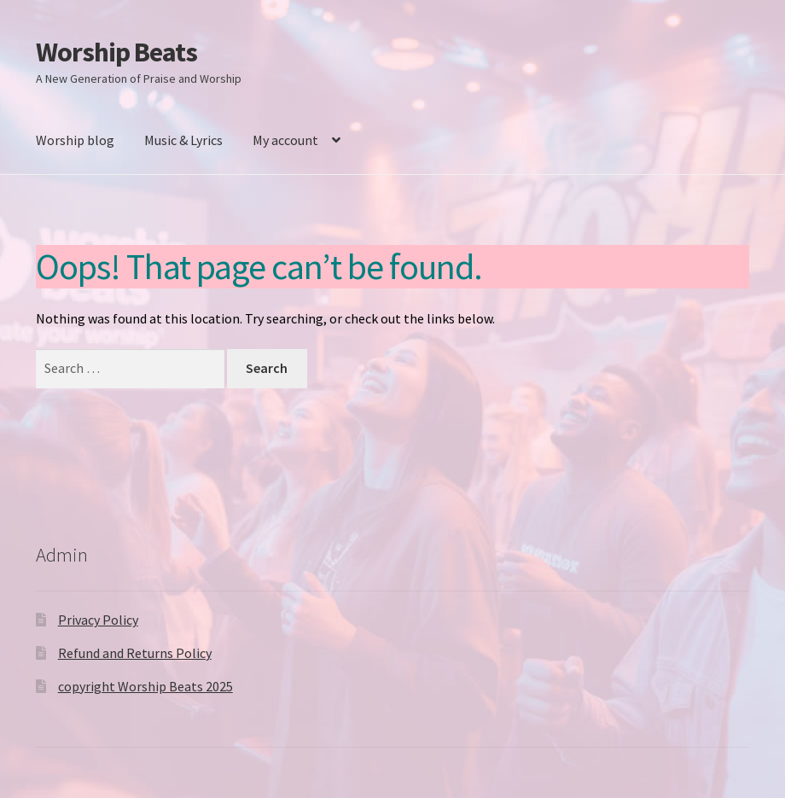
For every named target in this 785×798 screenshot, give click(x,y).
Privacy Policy (98, 619)
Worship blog (75, 140)
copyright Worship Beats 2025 (145, 686)
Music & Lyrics (183, 140)
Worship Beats (116, 52)
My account (285, 140)
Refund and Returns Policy (135, 652)
